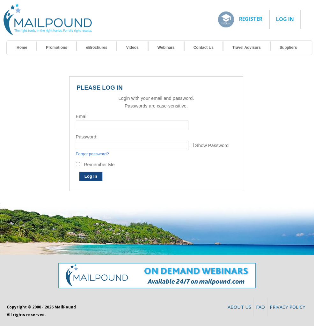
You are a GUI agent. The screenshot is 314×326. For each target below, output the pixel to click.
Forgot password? (92, 154)
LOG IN (285, 19)
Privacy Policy (287, 307)
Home (22, 47)
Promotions (56, 47)
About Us (239, 307)
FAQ (260, 307)
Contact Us (204, 47)
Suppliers (288, 47)
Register (250, 18)
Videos (132, 47)
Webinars (166, 47)
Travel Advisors (246, 47)
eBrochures (96, 47)
